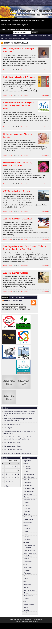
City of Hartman (29, 477)
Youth (26, 613)
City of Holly (27, 483)
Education (27, 511)
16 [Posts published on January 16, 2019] (9, 474)
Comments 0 (24, 70)
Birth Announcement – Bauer (12, 446)
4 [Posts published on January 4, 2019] (15, 467)
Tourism (26, 593)
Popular (21, 297)
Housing (26, 542)
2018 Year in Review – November (17, 218)
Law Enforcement (29, 550)
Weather (26, 610)
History (26, 534)
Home (2, 35)
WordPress (18, 621)
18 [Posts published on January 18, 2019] (15, 474)
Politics (26, 564)
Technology (27, 584)
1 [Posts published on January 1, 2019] (5, 467)
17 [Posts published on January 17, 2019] (12, 474)
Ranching (27, 570)
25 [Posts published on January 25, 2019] (15, 478)
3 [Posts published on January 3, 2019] (12, 467)
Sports (26, 579)
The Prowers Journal (22, 619)
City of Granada (29, 474)
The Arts (26, 587)
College (26, 497)
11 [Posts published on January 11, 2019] (15, 470)
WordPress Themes (27, 621)
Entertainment (28, 520)
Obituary (15, 35)
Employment (28, 517)
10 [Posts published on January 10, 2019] (12, 470)
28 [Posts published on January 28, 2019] (3, 481)
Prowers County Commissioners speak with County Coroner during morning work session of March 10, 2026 (19, 413)
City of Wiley (28, 494)
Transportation (28, 596)
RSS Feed (7, 300)
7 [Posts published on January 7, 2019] (2, 470)
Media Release (28, 556)
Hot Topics (27, 540)
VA (25, 601)
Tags (16, 297)
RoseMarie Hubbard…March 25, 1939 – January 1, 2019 (17, 164)
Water (26, 607)
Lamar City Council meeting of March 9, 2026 (17, 453)
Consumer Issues (29, 500)
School (26, 576)
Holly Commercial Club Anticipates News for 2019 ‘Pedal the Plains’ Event (18, 105)
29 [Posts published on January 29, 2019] (6, 481)
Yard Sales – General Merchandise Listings (26, 20)
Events (26, 525)
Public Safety (28, 567)
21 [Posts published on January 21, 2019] (3, 478)
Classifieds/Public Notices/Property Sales (14, 25)
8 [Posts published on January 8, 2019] (5, 470)
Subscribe (5, 297)
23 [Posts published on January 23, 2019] (9, 478)
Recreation (27, 573)
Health (26, 531)
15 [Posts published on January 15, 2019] (6, 474)
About (43, 20)
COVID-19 (27, 505)
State (25, 581)
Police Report (5, 20)
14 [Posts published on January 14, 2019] (3, 474)
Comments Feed (17, 300)
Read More (45, 70)
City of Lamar (28, 485)
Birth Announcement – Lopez (12, 424)
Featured (8, 35)
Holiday (26, 537)
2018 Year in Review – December (17, 191)
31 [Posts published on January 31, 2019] (12, 481)
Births (26, 463)
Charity (26, 471)
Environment (28, 522)
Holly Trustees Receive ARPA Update (19, 77)
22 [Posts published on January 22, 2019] (6, 478)
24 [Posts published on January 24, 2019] (12, 478)
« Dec (3, 486)
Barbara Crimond (7, 70)
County (26, 502)
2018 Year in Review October (15, 272)
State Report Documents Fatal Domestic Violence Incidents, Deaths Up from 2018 (24, 248)
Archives (11, 297)
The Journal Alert (29, 590)
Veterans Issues (29, 604)
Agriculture (27, 461)
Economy (27, 508)
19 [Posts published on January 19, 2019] (19, 474)
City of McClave (29, 488)
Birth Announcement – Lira (12, 442)
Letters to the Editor (30, 553)
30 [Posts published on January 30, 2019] (9, 481)
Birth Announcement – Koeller (13, 449)
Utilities (26, 599)
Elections (27, 514)
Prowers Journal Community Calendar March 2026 (17, 29)
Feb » (8, 486)
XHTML (35, 621)
